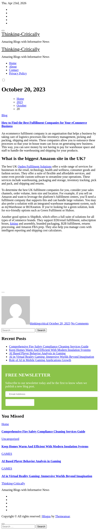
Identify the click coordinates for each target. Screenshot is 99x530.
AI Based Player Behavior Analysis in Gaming (37, 353)
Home (12, 63)
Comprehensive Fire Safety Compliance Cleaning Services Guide (48, 346)
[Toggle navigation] (3, 30)
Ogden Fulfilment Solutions (35, 166)
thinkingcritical (25, 323)
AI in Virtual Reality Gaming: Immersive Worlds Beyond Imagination (51, 356)
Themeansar (62, 516)
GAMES (7, 453)
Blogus (46, 516)
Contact (14, 70)
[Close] (3, 523)
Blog (4, 115)
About (13, 66)
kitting (14, 223)
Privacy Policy (18, 73)
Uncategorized (10, 438)
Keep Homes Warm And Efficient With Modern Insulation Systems (50, 350)
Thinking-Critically (21, 34)
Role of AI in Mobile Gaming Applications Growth (40, 360)
